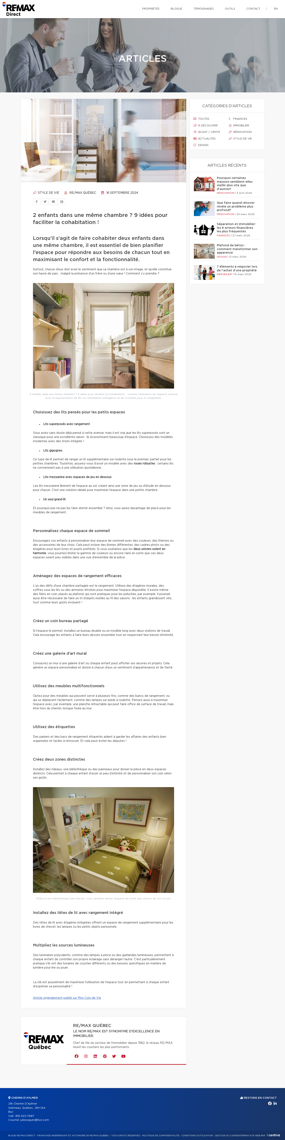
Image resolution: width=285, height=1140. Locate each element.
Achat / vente (206, 132)
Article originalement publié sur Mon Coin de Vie (67, 998)
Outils (230, 9)
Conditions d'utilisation (197, 1136)
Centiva (273, 1135)
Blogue (176, 9)
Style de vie (46, 192)
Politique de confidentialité (160, 1136)
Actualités (204, 138)
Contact (253, 9)
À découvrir (205, 125)
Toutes (201, 118)
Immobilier (239, 125)
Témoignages (203, 9)
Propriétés (150, 9)
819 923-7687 (24, 1116)
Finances (238, 118)
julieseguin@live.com (34, 1120)
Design (200, 145)
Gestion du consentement (232, 1136)
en (276, 9)
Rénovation (240, 132)
